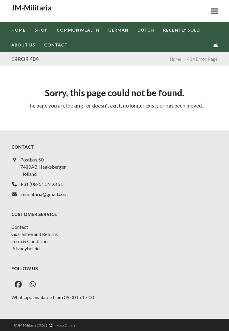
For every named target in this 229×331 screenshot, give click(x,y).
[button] (214, 11)
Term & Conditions (30, 241)
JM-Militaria (31, 7)
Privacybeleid (25, 248)
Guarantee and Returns (34, 234)
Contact (19, 227)
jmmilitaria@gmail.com (44, 194)
